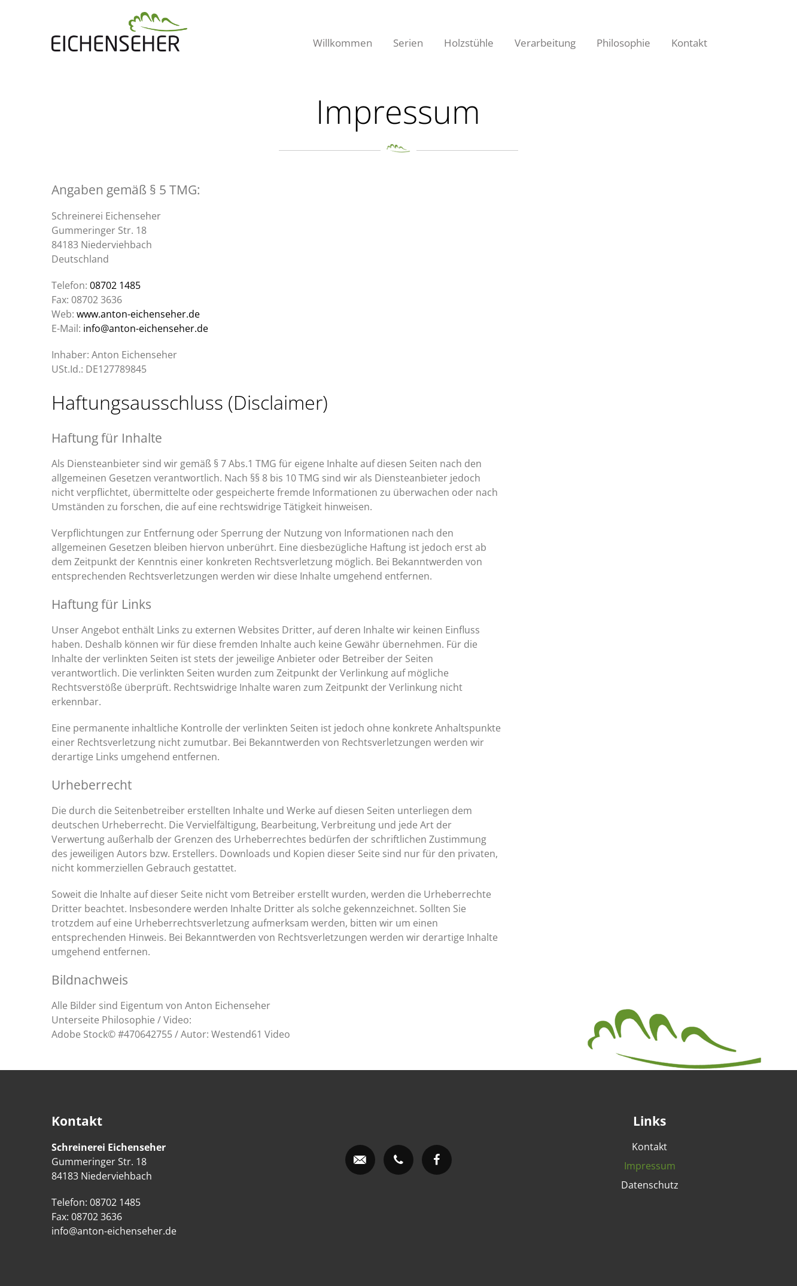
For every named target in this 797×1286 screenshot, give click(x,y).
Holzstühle (469, 43)
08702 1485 (115, 285)
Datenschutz (650, 1184)
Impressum (650, 1165)
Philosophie (623, 43)
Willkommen (342, 43)
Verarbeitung (545, 43)
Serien (408, 43)
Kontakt (689, 43)
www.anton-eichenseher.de (138, 314)
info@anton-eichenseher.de (145, 328)
